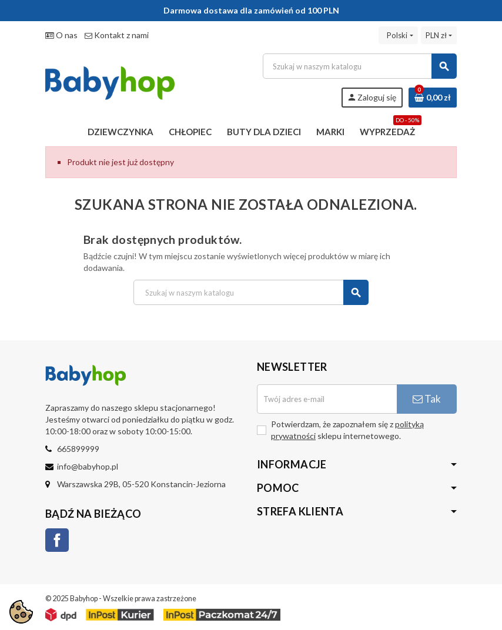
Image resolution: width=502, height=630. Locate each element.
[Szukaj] (359, 66)
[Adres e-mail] (327, 399)
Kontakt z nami (117, 35)
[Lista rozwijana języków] (398, 35)
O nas (61, 35)
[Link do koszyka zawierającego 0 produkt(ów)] (433, 98)
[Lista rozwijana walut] (439, 35)
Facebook (57, 540)
